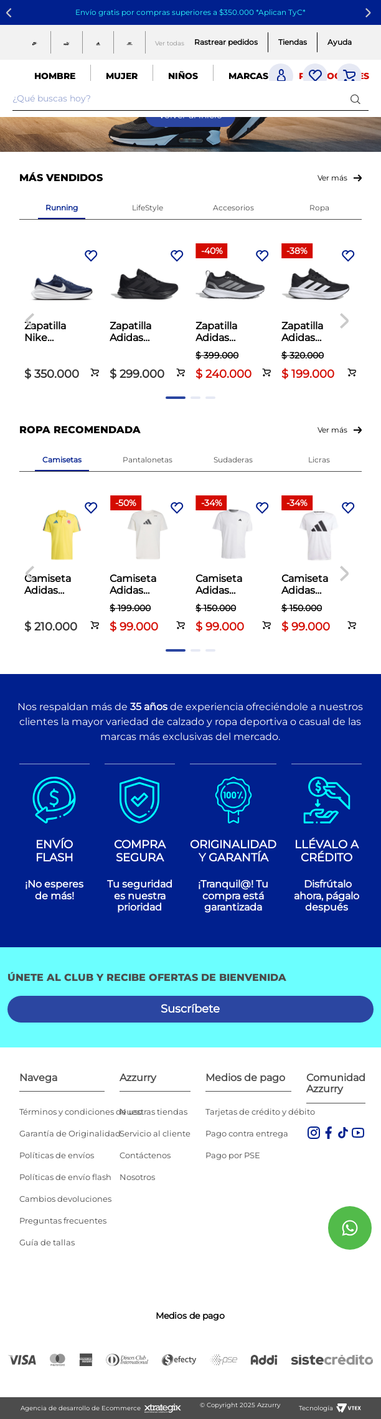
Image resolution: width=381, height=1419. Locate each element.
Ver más (332, 177)
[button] (95, 365)
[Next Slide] (370, 12)
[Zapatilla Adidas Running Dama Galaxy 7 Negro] (319, 313)
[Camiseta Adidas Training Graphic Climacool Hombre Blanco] (148, 565)
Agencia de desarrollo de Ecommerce (81, 1408)
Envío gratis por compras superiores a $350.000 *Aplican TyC (189, 12)
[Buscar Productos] (357, 98)
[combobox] (190, 99)
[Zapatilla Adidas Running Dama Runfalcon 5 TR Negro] (233, 313)
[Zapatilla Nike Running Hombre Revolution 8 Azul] (62, 313)
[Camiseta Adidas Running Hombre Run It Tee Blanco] (319, 565)
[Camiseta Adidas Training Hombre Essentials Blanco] (233, 565)
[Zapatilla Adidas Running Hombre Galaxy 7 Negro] (148, 313)
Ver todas (169, 43)
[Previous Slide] (10, 12)
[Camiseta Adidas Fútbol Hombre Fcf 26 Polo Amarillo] (62, 565)
